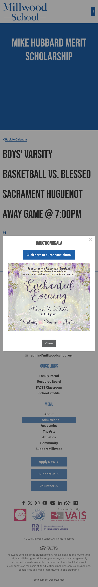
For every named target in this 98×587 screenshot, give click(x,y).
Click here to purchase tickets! (49, 255)
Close (49, 343)
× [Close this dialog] (90, 240)
